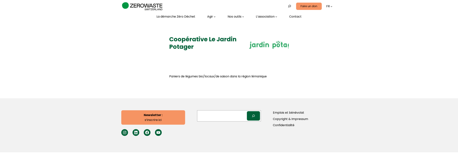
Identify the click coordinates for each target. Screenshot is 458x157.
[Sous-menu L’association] (266, 16)
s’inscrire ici (153, 117)
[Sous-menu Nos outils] (236, 16)
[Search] (253, 115)
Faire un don (309, 6)
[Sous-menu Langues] (331, 6)
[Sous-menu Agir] (211, 16)
